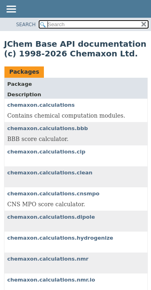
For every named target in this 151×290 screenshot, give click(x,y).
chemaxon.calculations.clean (50, 173)
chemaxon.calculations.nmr (48, 259)
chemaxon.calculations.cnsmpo (53, 194)
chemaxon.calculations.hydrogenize (60, 238)
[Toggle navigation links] (11, 9)
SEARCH (26, 24)
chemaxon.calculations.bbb (47, 128)
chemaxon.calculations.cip (46, 152)
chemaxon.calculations (41, 105)
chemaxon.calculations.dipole (51, 217)
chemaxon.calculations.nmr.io (51, 280)
